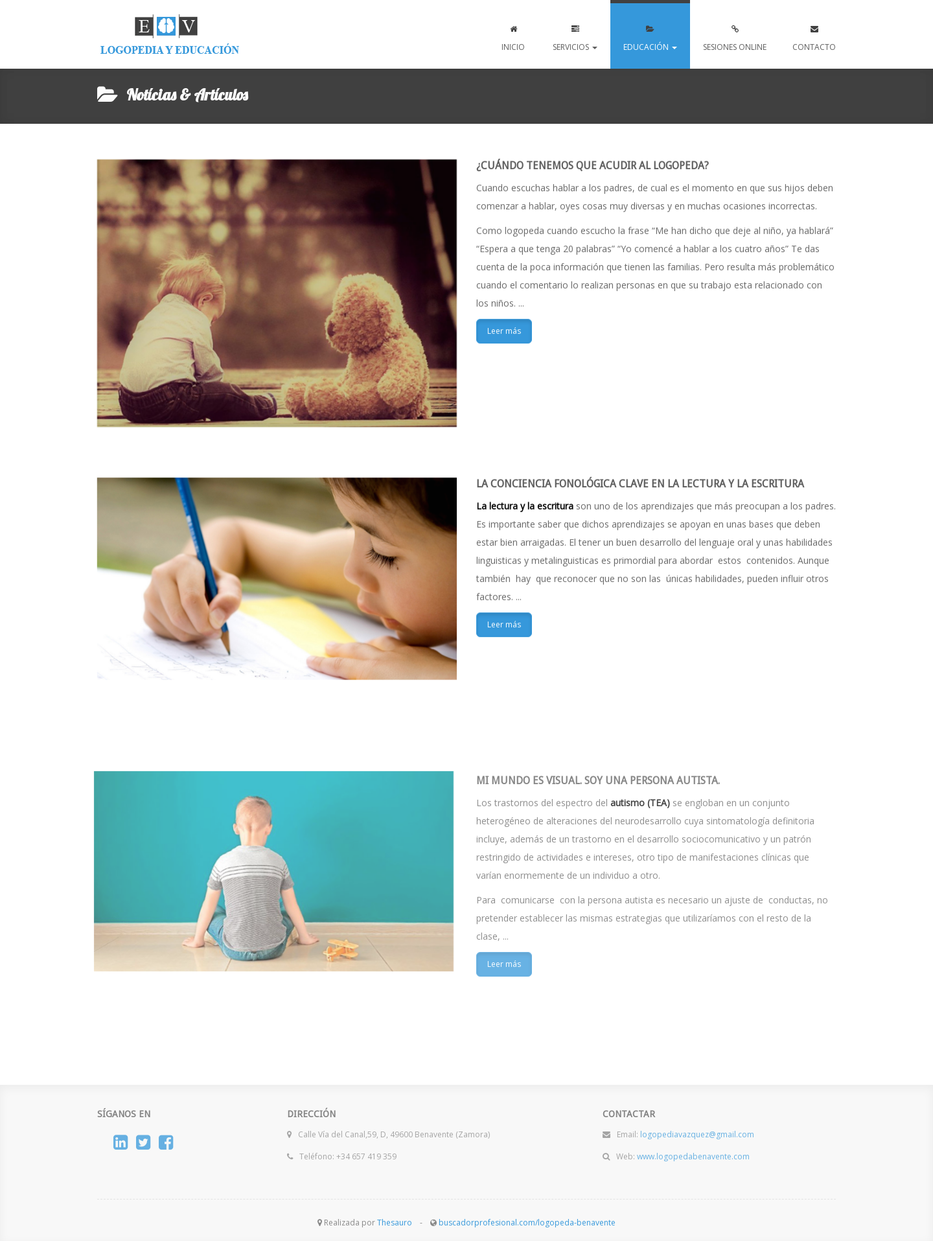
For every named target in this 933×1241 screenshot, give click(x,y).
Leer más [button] (504, 331)
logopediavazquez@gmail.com (697, 1130)
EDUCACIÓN (650, 35)
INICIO (513, 35)
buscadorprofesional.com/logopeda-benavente (527, 1222)
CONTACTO (814, 35)
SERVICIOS (575, 35)
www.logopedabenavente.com (169, 34)
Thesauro (394, 1222)
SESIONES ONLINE (734, 35)
